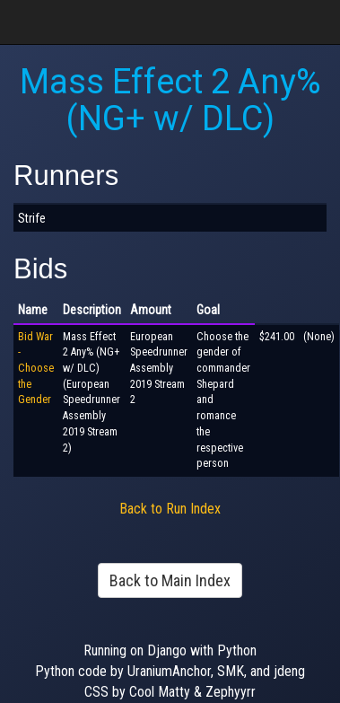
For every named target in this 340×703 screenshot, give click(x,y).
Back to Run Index (170, 508)
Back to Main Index (170, 580)
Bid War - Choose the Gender (36, 368)
